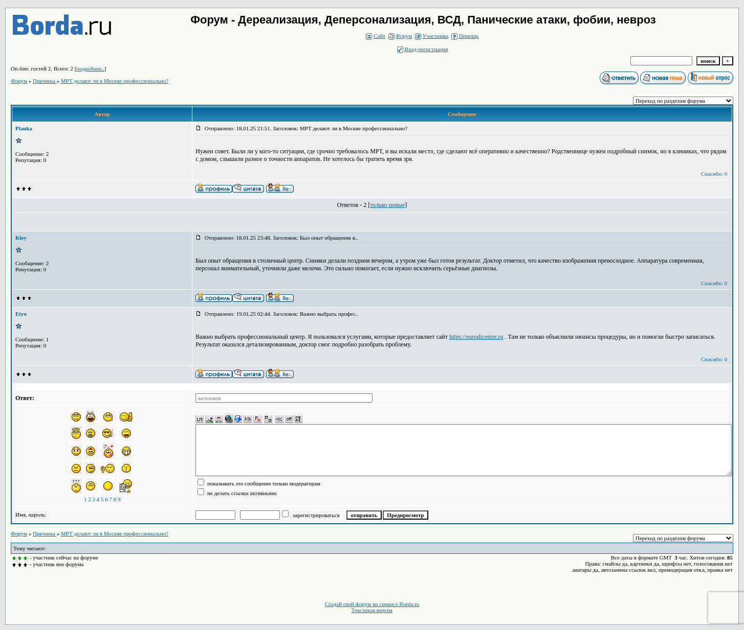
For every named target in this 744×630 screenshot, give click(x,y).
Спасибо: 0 (714, 174)
